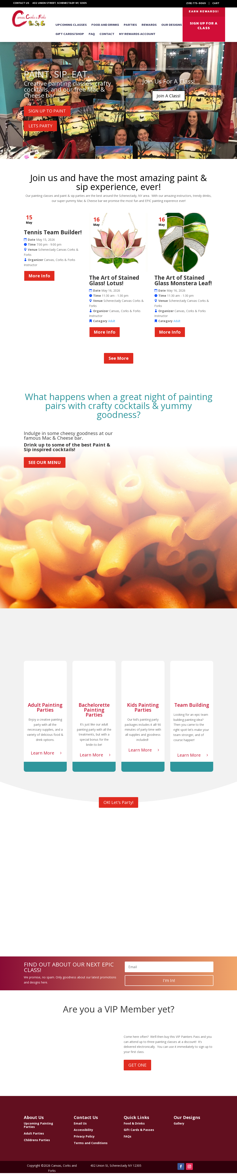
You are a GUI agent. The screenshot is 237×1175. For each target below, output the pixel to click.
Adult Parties (34, 1135)
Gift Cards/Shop (69, 35)
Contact (106, 35)
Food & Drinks (134, 1125)
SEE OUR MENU (44, 464)
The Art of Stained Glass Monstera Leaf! (183, 282)
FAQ (92, 35)
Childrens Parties (37, 1142)
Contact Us (21, 3)
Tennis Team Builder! (53, 234)
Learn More (42, 755)
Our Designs (171, 26)
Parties (130, 26)
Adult (111, 323)
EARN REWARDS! (204, 12)
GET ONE (137, 1067)
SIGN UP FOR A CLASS (204, 27)
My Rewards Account (137, 35)
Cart (215, 3)
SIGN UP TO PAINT (47, 112)
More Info (39, 278)
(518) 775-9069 (196, 3)
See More (119, 360)
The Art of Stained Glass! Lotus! (114, 282)
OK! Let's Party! (118, 804)
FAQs (127, 1138)
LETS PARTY (40, 127)
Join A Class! (168, 98)
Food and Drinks (105, 26)
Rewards (149, 26)
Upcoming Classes (71, 26)
